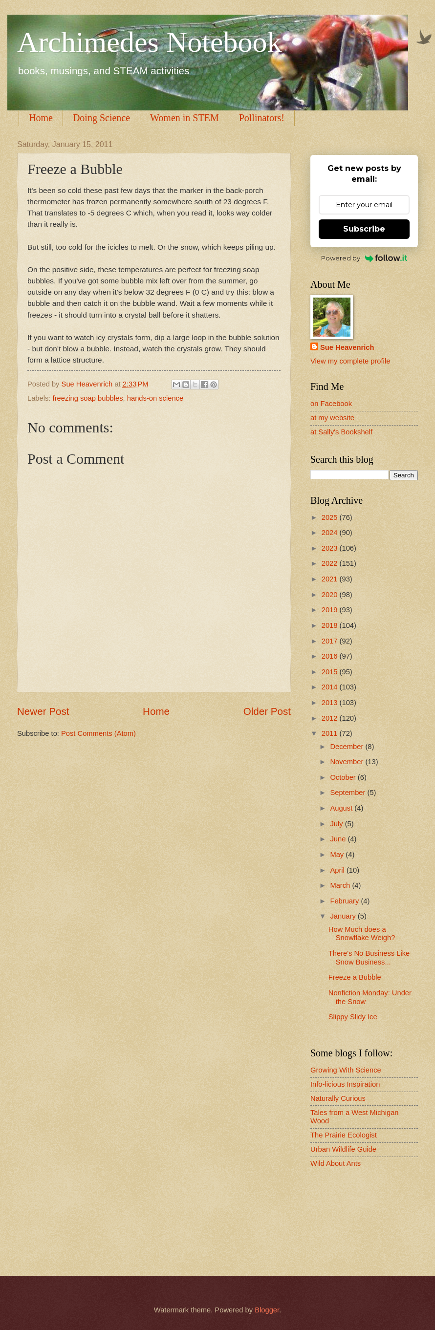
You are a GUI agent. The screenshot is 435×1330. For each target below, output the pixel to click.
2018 (331, 625)
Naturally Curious (338, 1098)
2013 (331, 703)
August (342, 808)
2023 (331, 548)
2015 (331, 672)
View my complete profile (350, 361)
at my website (332, 418)
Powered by (364, 258)
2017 (331, 641)
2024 (331, 532)
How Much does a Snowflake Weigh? (361, 933)
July (337, 824)
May (338, 854)
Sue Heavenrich (347, 347)
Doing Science (101, 117)
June (339, 839)
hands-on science (155, 398)
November (347, 762)
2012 (331, 718)
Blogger (267, 1310)
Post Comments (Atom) (98, 733)
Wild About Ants (335, 1163)
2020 (331, 595)
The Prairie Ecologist (343, 1135)
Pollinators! (261, 117)
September (348, 792)
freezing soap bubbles (88, 398)
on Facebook (331, 404)
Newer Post (43, 711)
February (345, 901)
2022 (331, 563)
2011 (331, 733)
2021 (331, 579)
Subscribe (364, 229)
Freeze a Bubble (354, 977)
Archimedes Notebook (149, 42)
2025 (331, 517)
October (343, 777)
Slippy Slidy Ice (352, 1017)
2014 (331, 687)
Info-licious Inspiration (345, 1084)
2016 (331, 656)
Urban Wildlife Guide (343, 1149)
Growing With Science (345, 1070)
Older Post (267, 711)
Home (41, 117)
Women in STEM (184, 117)
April (338, 870)
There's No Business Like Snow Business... (369, 957)
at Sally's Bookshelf (341, 432)
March (341, 885)
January (343, 916)
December (347, 747)
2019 (331, 610)
